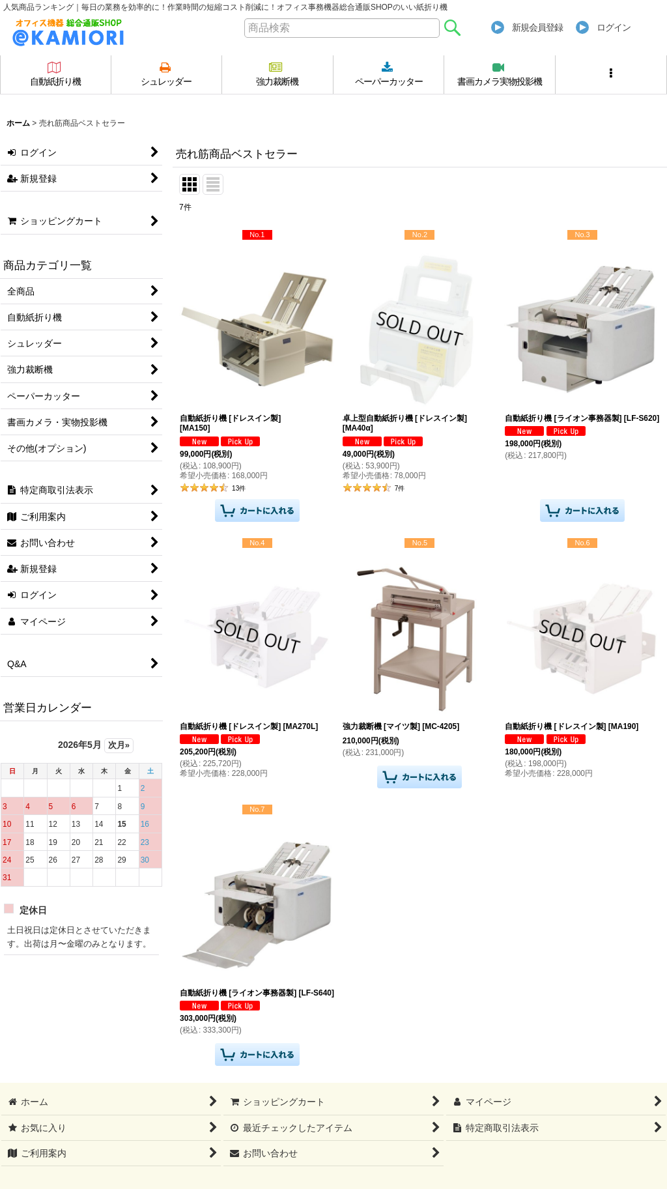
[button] (611, 74)
